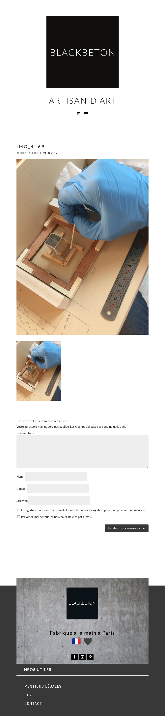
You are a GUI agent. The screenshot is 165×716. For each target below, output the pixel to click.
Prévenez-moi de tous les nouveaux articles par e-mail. (56, 517)
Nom (20, 476)
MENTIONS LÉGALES (43, 686)
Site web (22, 500)
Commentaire (25, 433)
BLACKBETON (30, 152)
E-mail (21, 488)
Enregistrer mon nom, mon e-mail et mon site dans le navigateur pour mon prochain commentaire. (84, 510)
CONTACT (33, 703)
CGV (28, 695)
